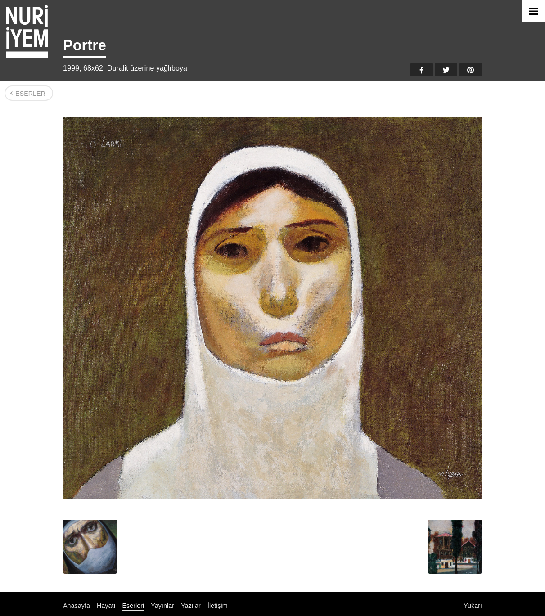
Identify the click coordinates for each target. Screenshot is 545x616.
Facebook (421, 69)
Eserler (30, 93)
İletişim (217, 605)
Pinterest (470, 69)
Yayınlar (162, 605)
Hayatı (106, 605)
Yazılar (191, 605)
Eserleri (133, 605)
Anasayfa (76, 605)
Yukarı (473, 605)
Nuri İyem (27, 31)
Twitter (446, 69)
